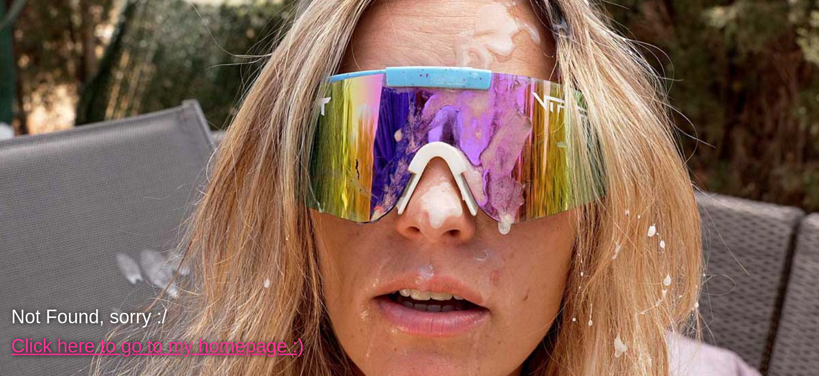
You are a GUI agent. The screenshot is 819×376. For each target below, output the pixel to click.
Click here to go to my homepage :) (157, 346)
